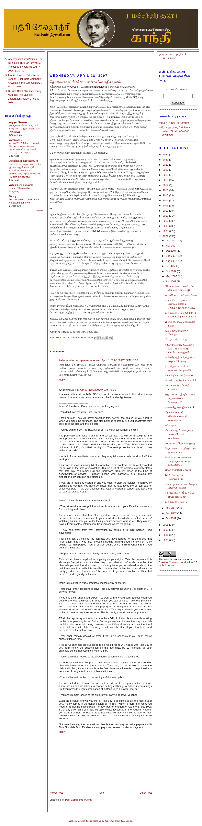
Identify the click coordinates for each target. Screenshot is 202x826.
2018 (166, 180)
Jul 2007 (171, 266)
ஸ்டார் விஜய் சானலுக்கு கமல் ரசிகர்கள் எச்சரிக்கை (179, 434)
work (167, 559)
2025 (166, 154)
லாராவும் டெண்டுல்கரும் (179, 375)
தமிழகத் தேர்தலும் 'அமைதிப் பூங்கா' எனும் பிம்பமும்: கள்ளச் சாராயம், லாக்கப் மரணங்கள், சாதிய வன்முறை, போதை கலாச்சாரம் (25, 170)
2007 (166, 236)
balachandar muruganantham (77, 360)
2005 (166, 529)
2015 (166, 195)
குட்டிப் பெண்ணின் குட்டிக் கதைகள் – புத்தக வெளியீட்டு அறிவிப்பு (24, 128)
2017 (166, 185)
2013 (166, 205)
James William (111, 821)
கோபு (12, 196)
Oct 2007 (171, 250)
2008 (166, 231)
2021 (166, 164)
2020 (166, 169)
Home (101, 792)
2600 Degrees (127, 821)
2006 (166, 524)
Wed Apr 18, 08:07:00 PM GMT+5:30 (117, 360)
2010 (166, 220)
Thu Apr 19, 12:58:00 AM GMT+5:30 (95, 389)
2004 (166, 535)
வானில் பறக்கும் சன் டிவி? (180, 380)
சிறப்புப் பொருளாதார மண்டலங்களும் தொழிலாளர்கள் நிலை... (180, 304)
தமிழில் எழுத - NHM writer (174, 122)
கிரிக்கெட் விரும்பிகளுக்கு (180, 443)
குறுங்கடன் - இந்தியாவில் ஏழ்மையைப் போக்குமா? (180, 398)
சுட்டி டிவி (170, 425)
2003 (166, 540)
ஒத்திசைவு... (16, 139)
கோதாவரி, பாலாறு (176, 339)
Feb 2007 (171, 513)
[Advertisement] (101, 58)
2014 (166, 200)
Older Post (146, 792)
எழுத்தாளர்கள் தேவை (178, 469)
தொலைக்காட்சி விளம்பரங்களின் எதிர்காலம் (176, 416)
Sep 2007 (171, 255)
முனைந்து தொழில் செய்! (179, 407)
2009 (166, 226)
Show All (39, 210)
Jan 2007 (171, 518)
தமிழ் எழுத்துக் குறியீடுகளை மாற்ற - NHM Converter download (175, 131)
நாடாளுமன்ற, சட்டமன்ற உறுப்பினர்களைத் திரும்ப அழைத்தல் (179, 348)
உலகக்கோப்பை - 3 (176, 501)
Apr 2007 (171, 281)
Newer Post (56, 792)
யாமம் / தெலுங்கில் (19, 188)
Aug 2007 (171, 260)
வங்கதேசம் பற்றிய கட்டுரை (181, 294)
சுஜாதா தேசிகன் (18, 122)
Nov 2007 (171, 245)
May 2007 (172, 276)
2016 (166, 190)
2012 (166, 210)
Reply (62, 379)
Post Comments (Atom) (78, 799)
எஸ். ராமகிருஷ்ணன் (21, 184)
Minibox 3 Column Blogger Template (85, 821)
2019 (166, 174)
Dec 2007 (171, 240)
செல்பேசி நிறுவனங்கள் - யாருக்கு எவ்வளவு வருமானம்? (179, 461)
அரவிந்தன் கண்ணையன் (23, 160)
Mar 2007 (171, 508)
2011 (166, 215)
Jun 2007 (171, 271)
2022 (166, 159)
